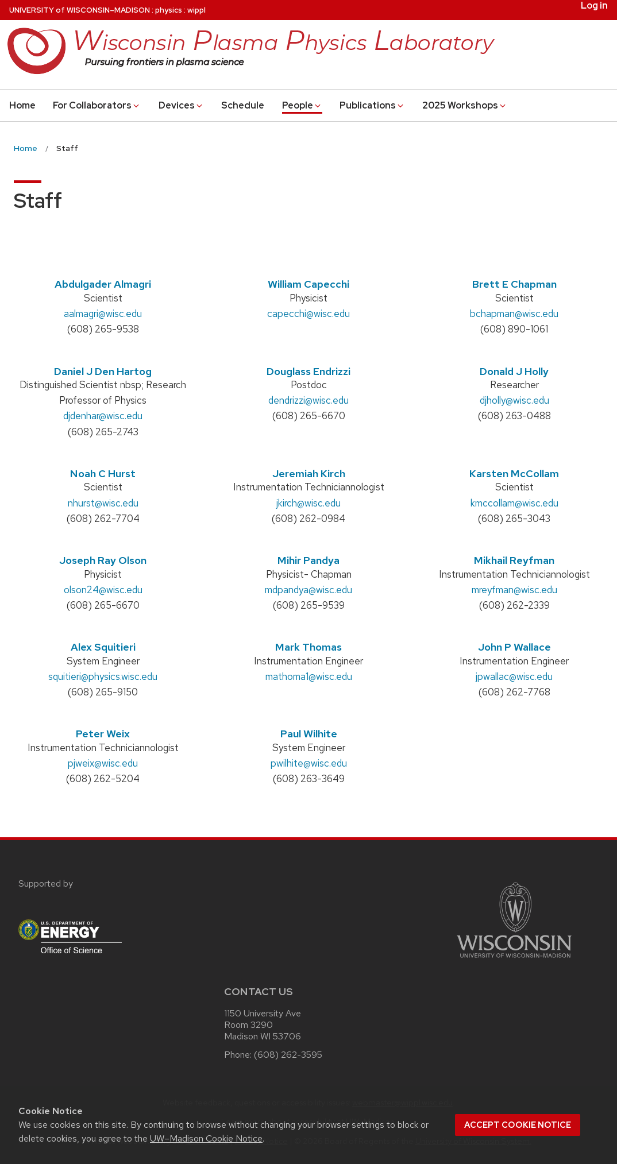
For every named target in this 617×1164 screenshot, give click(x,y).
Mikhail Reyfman (514, 560)
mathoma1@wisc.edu (308, 676)
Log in (594, 5)
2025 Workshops (464, 105)
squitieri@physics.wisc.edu (102, 676)
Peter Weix (103, 733)
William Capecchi (308, 284)
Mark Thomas (308, 646)
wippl (196, 10)
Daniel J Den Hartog (103, 371)
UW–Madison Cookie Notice (206, 1138)
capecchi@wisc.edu (308, 313)
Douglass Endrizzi (308, 371)
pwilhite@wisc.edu (309, 763)
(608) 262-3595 (288, 1055)
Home (22, 105)
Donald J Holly (514, 371)
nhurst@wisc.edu (103, 503)
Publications (372, 105)
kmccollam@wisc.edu (514, 503)
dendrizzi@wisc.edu (308, 400)
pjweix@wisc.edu (103, 763)
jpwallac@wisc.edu (514, 676)
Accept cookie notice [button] (517, 1125)
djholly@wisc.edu (514, 400)
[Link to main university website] (514, 960)
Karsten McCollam (514, 473)
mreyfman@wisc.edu (514, 589)
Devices (181, 105)
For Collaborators (97, 105)
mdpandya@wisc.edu (308, 589)
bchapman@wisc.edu (514, 313)
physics (168, 10)
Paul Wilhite (308, 733)
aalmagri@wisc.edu (103, 313)
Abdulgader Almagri (103, 284)
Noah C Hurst (103, 473)
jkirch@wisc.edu (308, 503)
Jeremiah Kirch (308, 473)
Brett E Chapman (514, 284)
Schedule (242, 105)
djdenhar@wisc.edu (102, 415)
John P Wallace (514, 646)
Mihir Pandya (308, 560)
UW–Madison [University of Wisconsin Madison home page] (79, 10)
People (302, 105)
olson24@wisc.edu (103, 589)
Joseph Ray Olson (102, 560)
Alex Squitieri (103, 646)
